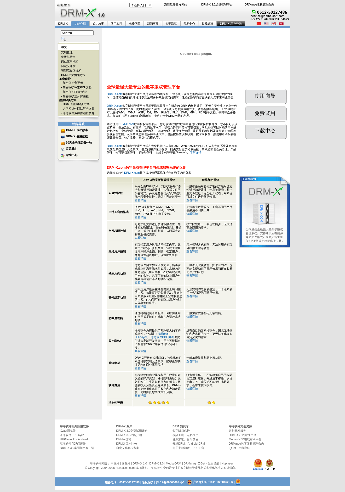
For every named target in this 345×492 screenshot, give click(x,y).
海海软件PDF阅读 (162, 337)
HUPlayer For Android (74, 439)
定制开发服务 (237, 430)
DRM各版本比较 (126, 443)
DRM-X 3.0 (156, 463)
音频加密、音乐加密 (185, 439)
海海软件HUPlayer (72, 435)
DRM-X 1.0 (140, 463)
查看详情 (140, 200)
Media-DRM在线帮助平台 (245, 439)
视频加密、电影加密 (185, 435)
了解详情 (195, 152)
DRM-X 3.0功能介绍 (129, 435)
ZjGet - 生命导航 (239, 448)
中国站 (115, 463)
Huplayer (227, 463)
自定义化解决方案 (127, 448)
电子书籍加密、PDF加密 (188, 448)
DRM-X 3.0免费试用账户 (132, 430)
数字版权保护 (181, 430)
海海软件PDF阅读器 (73, 443)
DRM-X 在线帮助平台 (242, 435)
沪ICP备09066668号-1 (170, 482)
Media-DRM (173, 463)
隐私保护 (147, 482)
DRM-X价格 (123, 439)
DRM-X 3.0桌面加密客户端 (77, 448)
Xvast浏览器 (68, 430)
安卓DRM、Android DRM (188, 443)
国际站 (126, 463)
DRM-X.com (114, 94)
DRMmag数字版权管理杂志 (246, 443)
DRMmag (190, 463)
